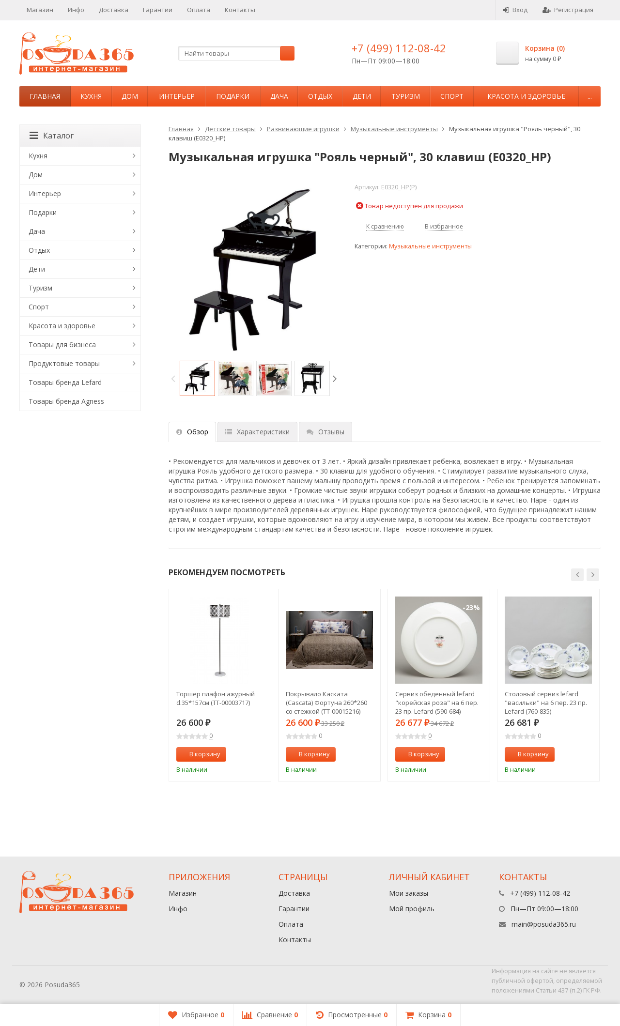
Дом (130, 96)
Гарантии (157, 9)
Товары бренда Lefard (65, 382)
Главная (45, 96)
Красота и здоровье (526, 96)
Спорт (452, 96)
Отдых (320, 96)
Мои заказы (408, 893)
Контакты (240, 9)
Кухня (91, 96)
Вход (515, 9)
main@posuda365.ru (544, 924)
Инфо (76, 9)
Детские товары (230, 128)
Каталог (52, 135)
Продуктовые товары (64, 363)
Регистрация (567, 9)
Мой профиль (411, 908)
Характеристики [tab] (257, 431)
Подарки (232, 96)
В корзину (199, 754)
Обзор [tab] (192, 431)
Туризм (405, 96)
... (590, 96)
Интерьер (177, 96)
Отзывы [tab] (325, 431)
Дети (362, 96)
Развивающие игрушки (303, 128)
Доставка (113, 9)
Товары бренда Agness (66, 401)
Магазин (40, 9)
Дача (279, 96)
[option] (197, 378)
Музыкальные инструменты (394, 128)
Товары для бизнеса (62, 344)
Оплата (198, 9)
